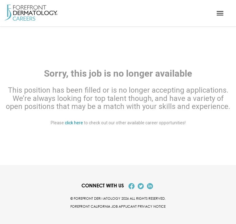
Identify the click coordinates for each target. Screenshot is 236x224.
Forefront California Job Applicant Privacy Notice (118, 206)
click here (74, 123)
